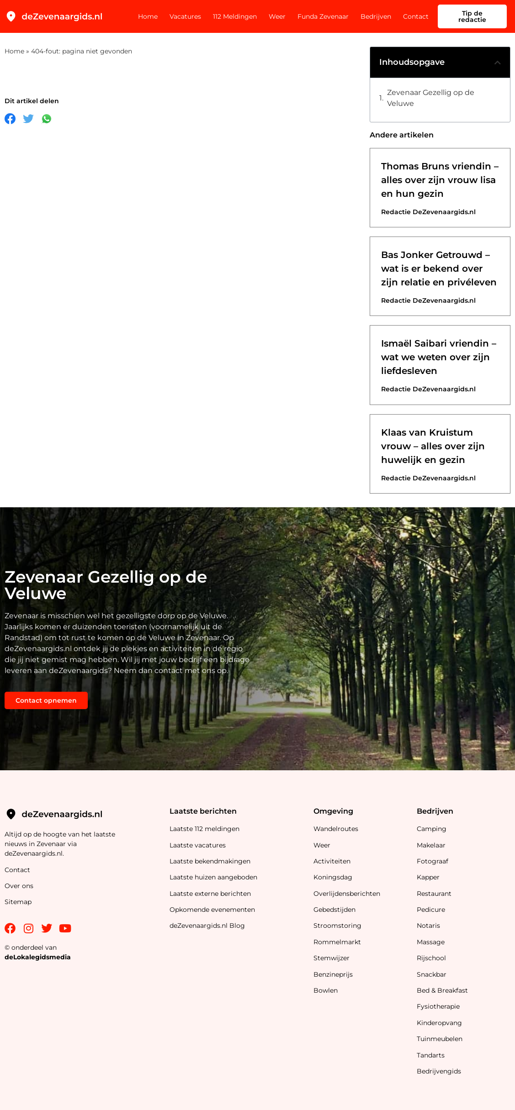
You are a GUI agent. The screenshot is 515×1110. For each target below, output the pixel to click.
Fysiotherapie (438, 1006)
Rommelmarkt (338, 942)
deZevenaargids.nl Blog (207, 925)
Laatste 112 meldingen (204, 829)
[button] (497, 62)
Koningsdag (332, 877)
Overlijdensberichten (347, 893)
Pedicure (431, 909)
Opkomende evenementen (212, 909)
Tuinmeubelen (439, 1039)
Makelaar (431, 845)
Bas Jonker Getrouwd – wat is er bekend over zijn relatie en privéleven (439, 268)
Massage (431, 942)
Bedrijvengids (439, 1071)
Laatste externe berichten (210, 893)
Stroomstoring (337, 925)
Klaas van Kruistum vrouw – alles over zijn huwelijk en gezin (433, 446)
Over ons (19, 886)
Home (148, 16)
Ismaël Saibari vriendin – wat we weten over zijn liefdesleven (438, 357)
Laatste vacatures (198, 845)
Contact (416, 16)
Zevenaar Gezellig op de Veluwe (430, 98)
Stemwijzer (331, 958)
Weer (277, 16)
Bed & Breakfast (442, 990)
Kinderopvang (439, 1023)
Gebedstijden (334, 909)
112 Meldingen (235, 16)
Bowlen (325, 990)
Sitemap (19, 902)
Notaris (428, 925)
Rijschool (431, 958)
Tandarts (431, 1055)
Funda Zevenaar (323, 16)
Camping (432, 829)
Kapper (429, 877)
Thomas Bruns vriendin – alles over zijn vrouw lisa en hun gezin (440, 180)
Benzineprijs (333, 974)
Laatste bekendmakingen (210, 861)
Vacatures (185, 16)
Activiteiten (331, 861)
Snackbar (431, 974)
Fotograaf (433, 861)
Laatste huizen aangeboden (213, 877)
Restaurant (434, 893)
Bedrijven (376, 16)
